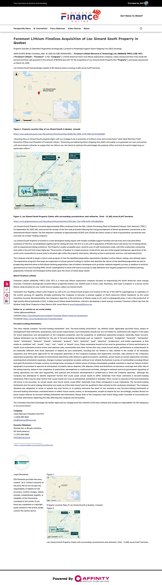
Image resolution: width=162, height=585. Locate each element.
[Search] (141, 28)
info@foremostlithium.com (25, 420)
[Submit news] (6, 284)
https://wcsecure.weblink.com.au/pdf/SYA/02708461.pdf (33, 445)
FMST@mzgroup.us (22, 438)
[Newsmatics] (6, 301)
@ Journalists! (40, 28)
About (87, 28)
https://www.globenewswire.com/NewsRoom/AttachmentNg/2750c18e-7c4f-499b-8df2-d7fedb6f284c (59, 221)
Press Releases (57, 28)
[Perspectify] (6, 289)
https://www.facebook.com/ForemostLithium (42, 319)
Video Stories (74, 28)
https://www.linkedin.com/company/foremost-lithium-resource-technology (54, 315)
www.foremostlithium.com (81, 304)
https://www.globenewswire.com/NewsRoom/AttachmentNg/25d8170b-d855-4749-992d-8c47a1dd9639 (59, 134)
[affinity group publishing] (6, 295)
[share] (146, 28)
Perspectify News (22, 28)
